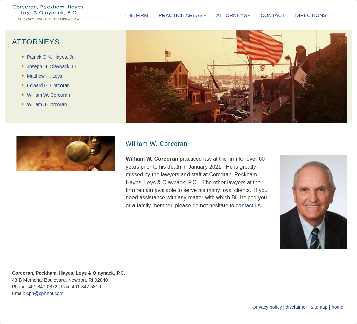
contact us (248, 205)
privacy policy (267, 307)
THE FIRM (136, 15)
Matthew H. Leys (44, 76)
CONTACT (273, 15)
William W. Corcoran (48, 95)
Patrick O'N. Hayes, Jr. (50, 57)
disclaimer (296, 307)
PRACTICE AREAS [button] (182, 15)
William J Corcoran (47, 104)
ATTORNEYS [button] (233, 15)
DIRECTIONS (310, 15)
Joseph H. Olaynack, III (51, 66)
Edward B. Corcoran (48, 85)
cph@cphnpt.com (45, 293)
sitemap (319, 307)
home (337, 307)
